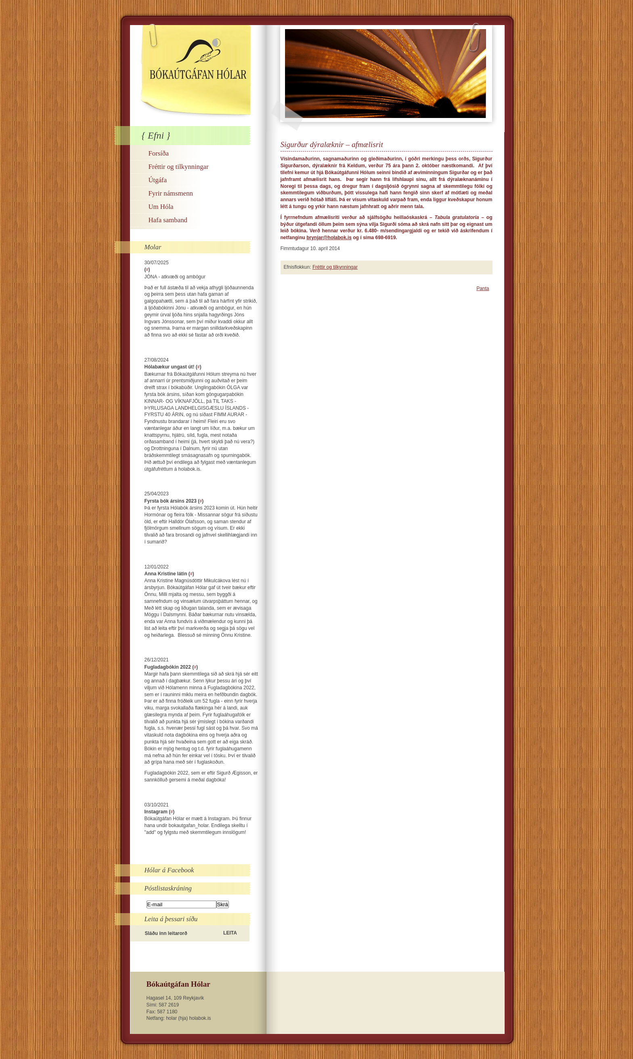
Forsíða (159, 153)
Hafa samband (168, 220)
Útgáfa (158, 180)
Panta (482, 288)
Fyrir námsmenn (171, 193)
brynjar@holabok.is (329, 237)
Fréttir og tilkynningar (179, 167)
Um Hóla (161, 207)
